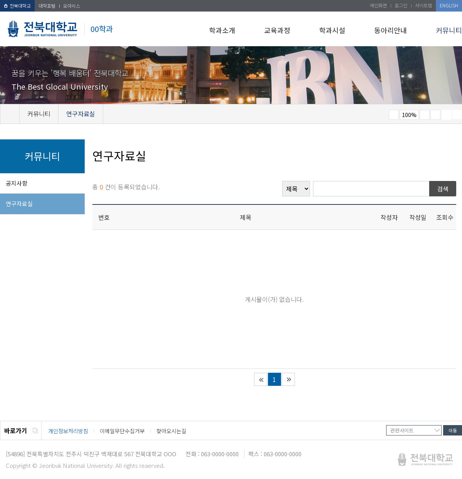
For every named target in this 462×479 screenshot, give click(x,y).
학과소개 (222, 30)
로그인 (401, 5)
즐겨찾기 (435, 115)
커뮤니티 (449, 30)
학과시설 (332, 30)
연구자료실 (19, 203)
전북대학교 (17, 5)
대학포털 (46, 5)
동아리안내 (390, 30)
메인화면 (378, 5)
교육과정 (277, 30)
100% (409, 115)
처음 (260, 379)
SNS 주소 (457, 114)
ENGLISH (449, 5)
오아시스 (71, 5)
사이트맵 (423, 5)
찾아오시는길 (171, 431)
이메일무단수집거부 (122, 431)
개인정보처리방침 (68, 431)
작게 (394, 115)
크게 (425, 115)
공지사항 (16, 183)
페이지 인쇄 (447, 115)
